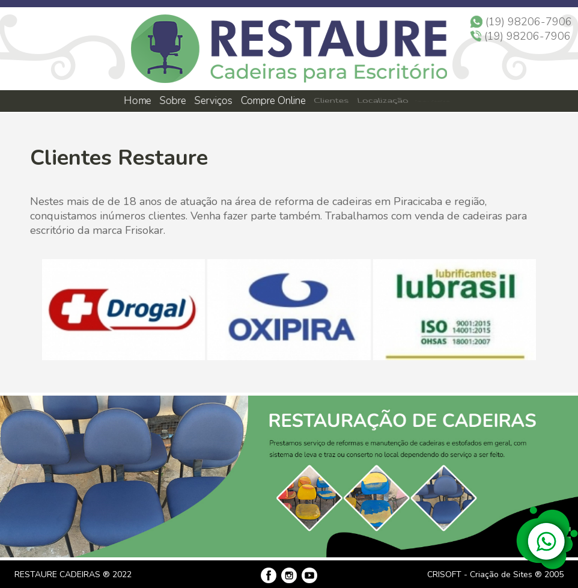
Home (137, 101)
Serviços (214, 100)
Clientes (330, 101)
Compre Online (273, 100)
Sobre (172, 101)
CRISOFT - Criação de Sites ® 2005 (495, 574)
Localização (381, 101)
